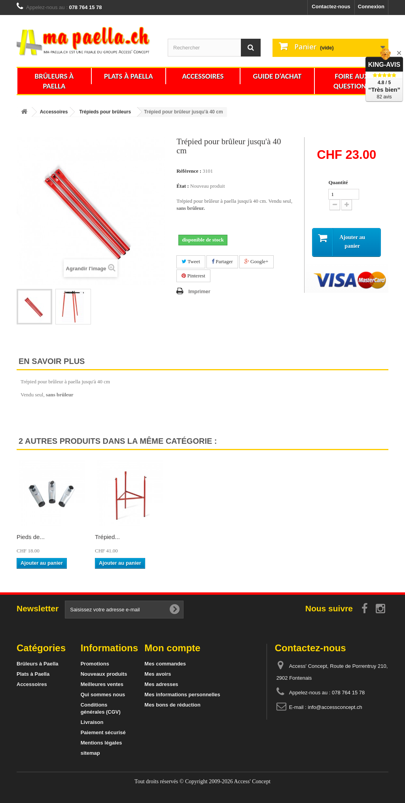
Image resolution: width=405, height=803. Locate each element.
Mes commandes (165, 664)
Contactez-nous (331, 6)
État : (182, 186)
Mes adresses (161, 684)
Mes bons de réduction (172, 705)
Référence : (188, 171)
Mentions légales (101, 743)
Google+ (256, 261)
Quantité (338, 182)
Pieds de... (31, 536)
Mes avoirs (157, 674)
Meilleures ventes (102, 684)
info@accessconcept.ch (335, 707)
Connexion (371, 6)
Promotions (95, 664)
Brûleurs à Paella (54, 81)
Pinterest (193, 276)
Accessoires (202, 76)
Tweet (191, 261)
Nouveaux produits (104, 674)
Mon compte (172, 648)
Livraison (92, 722)
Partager (222, 261)
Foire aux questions (351, 81)
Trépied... (107, 536)
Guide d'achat (277, 76)
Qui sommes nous (103, 694)
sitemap (90, 753)
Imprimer (199, 291)
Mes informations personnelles (182, 694)
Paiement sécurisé (103, 732)
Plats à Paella (128, 76)
